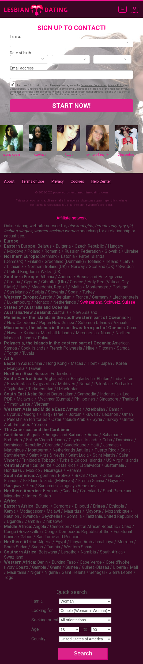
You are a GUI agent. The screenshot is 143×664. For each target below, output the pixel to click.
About (9, 181)
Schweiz (112, 302)
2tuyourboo (126, 154)
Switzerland (91, 302)
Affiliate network (72, 218)
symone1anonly (97, 154)
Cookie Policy (17, 88)
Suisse (128, 302)
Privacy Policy (116, 85)
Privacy (57, 181)
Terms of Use (32, 181)
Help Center (101, 181)
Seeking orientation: (49, 619)
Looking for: (42, 610)
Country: (38, 638)
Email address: (22, 68)
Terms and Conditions (94, 85)
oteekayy (40, 154)
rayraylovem (11, 154)
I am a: (15, 36)
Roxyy (69, 154)
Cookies (77, 181)
